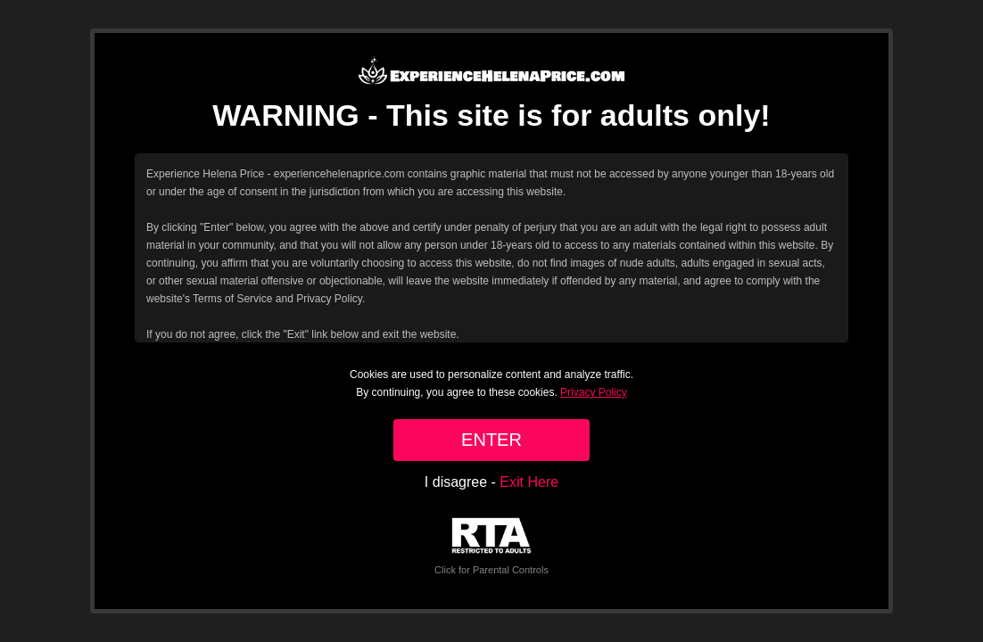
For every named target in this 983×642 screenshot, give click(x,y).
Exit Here (529, 482)
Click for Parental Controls (491, 546)
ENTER (491, 439)
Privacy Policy (593, 392)
